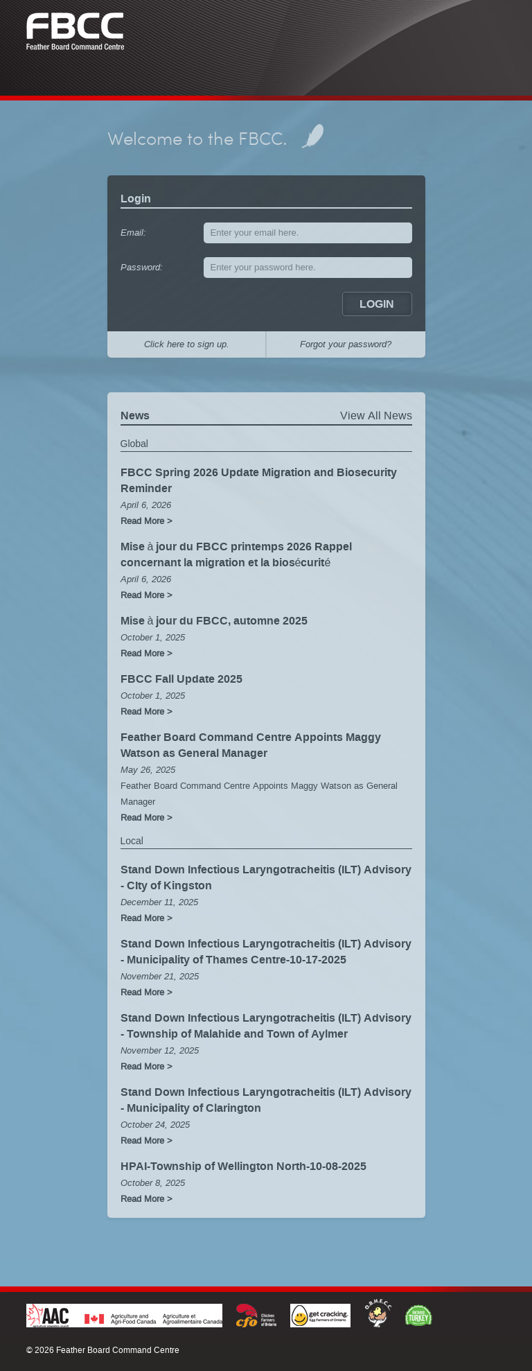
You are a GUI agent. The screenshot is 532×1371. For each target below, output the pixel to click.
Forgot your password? (345, 348)
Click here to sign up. (186, 348)
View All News (376, 420)
